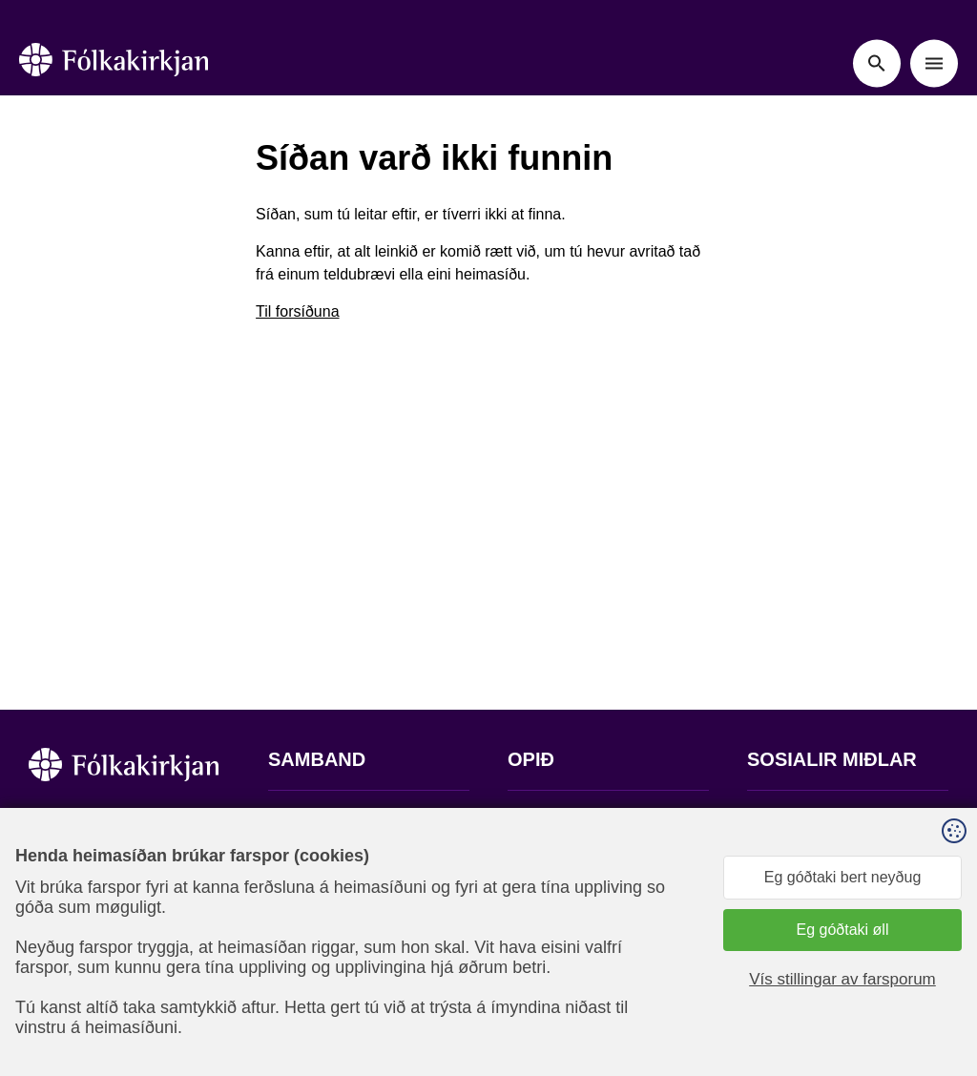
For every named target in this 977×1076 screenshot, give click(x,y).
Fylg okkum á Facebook (828, 818)
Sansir (932, 981)
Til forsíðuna (297, 311)
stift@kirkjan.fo (318, 950)
